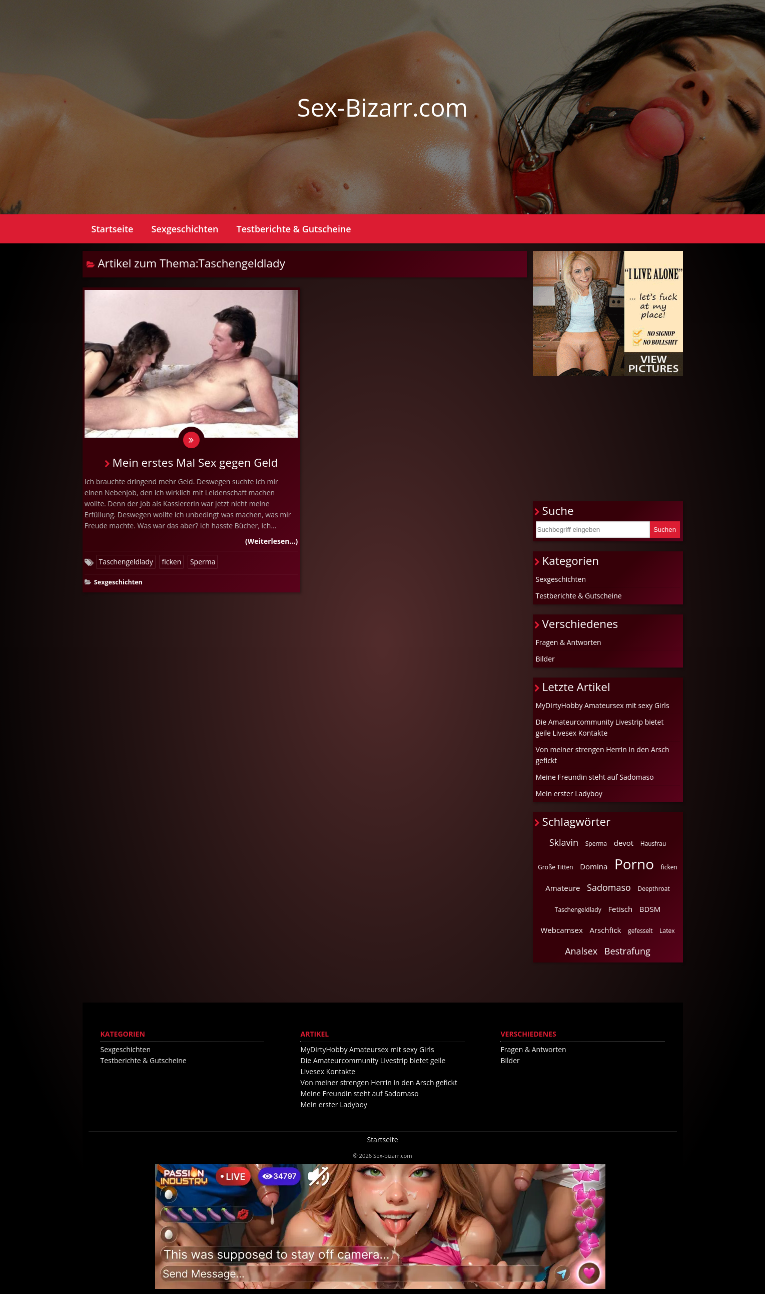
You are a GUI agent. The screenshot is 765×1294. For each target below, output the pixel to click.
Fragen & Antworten (568, 642)
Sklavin (563, 842)
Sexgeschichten (185, 229)
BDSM (649, 909)
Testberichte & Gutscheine (293, 229)
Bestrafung (627, 951)
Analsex (581, 951)
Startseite (113, 229)
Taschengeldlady (126, 563)
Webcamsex (562, 930)
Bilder (545, 659)
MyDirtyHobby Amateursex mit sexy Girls (602, 705)
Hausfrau (653, 843)
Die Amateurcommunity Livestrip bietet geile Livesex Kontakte (600, 727)
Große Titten (555, 867)
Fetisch (620, 909)
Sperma (203, 563)
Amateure (562, 888)
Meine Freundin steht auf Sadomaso (595, 777)
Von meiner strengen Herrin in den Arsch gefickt (602, 755)
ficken (171, 563)
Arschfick (605, 930)
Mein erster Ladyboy (569, 793)
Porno (634, 863)
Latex (666, 930)
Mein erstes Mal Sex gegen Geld (195, 464)
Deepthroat (654, 888)
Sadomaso (609, 887)
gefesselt (640, 930)
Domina (593, 866)
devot (623, 843)
